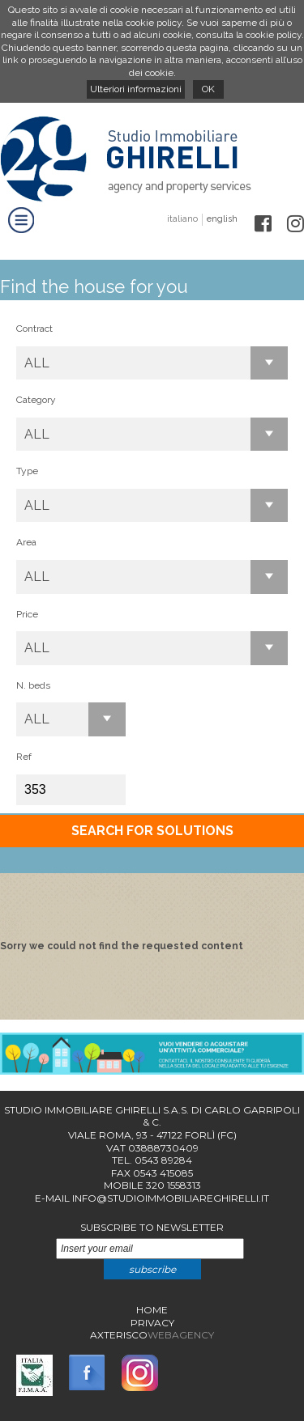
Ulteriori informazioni (136, 89)
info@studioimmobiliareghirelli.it (170, 1198)
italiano (182, 219)
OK (208, 89)
